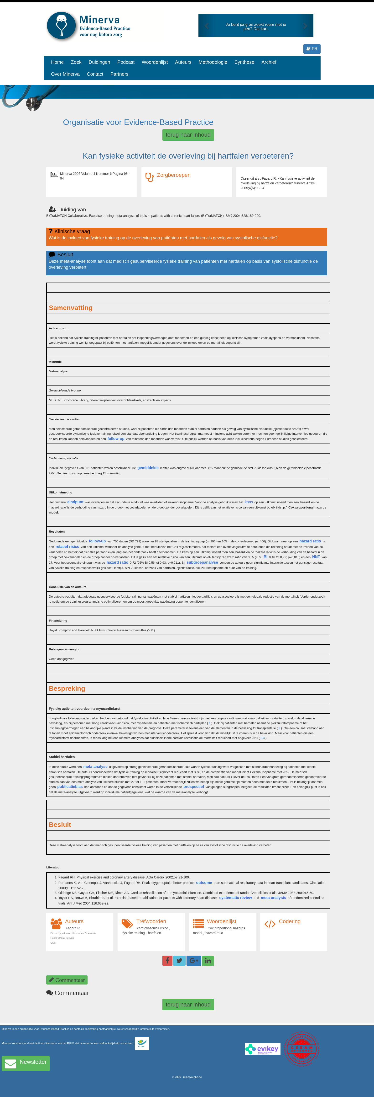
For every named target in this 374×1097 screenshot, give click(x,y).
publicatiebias (70, 787)
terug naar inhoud (188, 134)
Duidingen (99, 62)
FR (311, 48)
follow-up (116, 439)
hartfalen (154, 933)
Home (57, 62)
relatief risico (67, 547)
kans (249, 502)
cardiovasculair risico (152, 928)
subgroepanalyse (202, 562)
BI (265, 557)
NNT (316, 557)
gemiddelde (148, 468)
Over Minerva (65, 74)
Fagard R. (73, 928)
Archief (268, 62)
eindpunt (75, 502)
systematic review (235, 898)
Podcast (126, 62)
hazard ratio (310, 541)
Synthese (244, 62)
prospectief (193, 787)
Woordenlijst (155, 62)
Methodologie (213, 62)
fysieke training (133, 933)
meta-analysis (273, 898)
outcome (204, 883)
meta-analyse (95, 767)
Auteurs (183, 62)
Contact (95, 74)
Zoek (76, 62)
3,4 (262, 738)
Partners (119, 74)
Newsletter (26, 1063)
